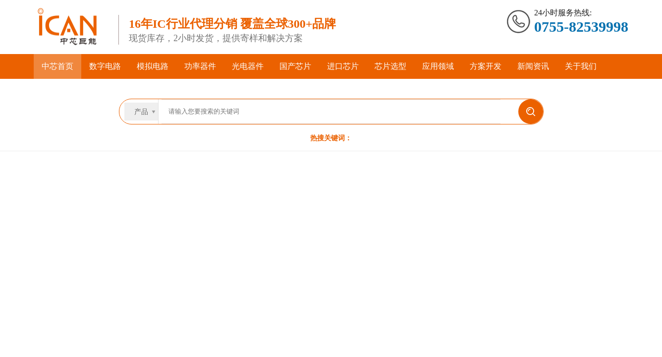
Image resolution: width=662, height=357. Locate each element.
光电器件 (248, 66)
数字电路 (105, 66)
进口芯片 (343, 66)
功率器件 (200, 66)
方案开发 (485, 66)
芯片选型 (390, 66)
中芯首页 (57, 66)
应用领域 (438, 66)
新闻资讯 (533, 66)
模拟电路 (152, 66)
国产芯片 (295, 66)
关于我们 (581, 66)
